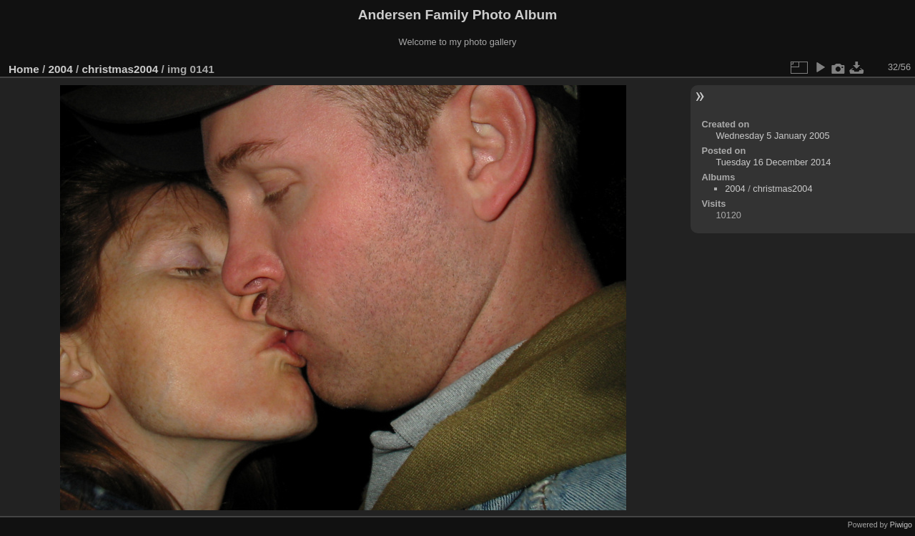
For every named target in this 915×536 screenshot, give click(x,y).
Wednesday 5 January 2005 (772, 135)
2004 (61, 69)
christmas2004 (119, 69)
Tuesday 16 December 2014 (773, 162)
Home (24, 69)
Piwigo (901, 524)
